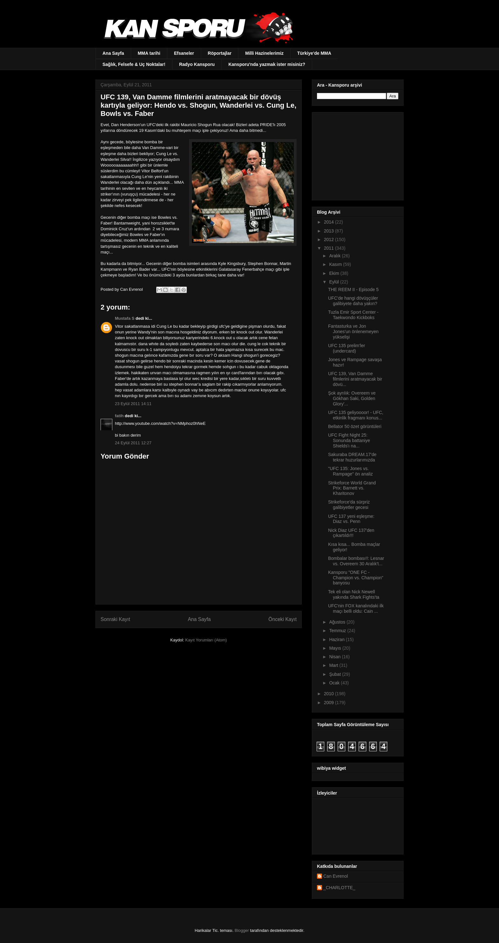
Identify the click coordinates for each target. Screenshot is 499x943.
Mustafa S (124, 318)
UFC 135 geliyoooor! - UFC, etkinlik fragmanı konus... (355, 415)
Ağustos (337, 622)
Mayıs (335, 648)
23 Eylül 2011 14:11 (133, 403)
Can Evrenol (335, 876)
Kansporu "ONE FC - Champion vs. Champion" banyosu (355, 578)
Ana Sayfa (113, 53)
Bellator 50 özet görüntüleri (354, 426)
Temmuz (338, 630)
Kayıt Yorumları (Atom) (206, 640)
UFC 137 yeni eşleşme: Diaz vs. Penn (351, 519)
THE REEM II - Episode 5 (353, 289)
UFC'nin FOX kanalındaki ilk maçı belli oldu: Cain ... (356, 608)
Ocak (335, 682)
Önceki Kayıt (283, 619)
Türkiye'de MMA (314, 53)
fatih (119, 415)
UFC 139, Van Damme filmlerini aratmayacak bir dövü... (355, 379)
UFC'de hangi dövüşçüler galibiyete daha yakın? (353, 301)
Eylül (334, 281)
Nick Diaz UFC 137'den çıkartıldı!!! (351, 533)
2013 (329, 230)
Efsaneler (184, 53)
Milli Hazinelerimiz (264, 53)
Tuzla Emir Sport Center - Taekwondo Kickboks (353, 315)
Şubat (335, 674)
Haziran (337, 639)
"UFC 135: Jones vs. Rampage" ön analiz (350, 471)
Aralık (335, 255)
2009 (329, 702)
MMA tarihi (149, 53)
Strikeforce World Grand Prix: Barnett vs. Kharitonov (352, 488)
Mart (334, 665)
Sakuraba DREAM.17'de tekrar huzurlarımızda (352, 457)
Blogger (242, 930)
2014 (329, 222)
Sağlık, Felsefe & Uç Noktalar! (133, 64)
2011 (329, 248)
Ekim (334, 273)
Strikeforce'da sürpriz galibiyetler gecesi (349, 504)
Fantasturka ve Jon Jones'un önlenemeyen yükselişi (353, 331)
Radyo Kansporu (197, 64)
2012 (329, 239)
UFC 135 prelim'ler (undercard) (346, 348)
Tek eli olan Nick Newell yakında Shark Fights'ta (353, 594)
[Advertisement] (357, 154)
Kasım (336, 264)
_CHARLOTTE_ (339, 887)
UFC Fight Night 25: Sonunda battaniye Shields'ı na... (349, 440)
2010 (329, 693)
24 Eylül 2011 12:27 (133, 442)
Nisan (335, 656)
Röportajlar (220, 53)
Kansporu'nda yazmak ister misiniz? (266, 64)
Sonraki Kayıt (115, 619)
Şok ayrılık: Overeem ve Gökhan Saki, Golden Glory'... (352, 398)
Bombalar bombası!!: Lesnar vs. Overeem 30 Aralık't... (356, 561)
